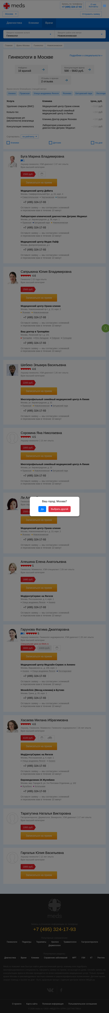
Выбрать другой (59, 509)
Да (42, 509)
